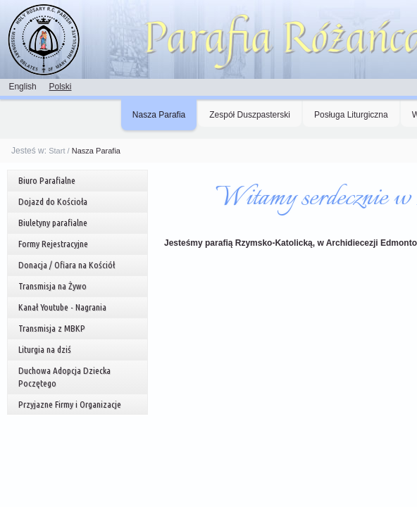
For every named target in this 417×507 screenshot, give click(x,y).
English (22, 87)
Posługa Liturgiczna (351, 115)
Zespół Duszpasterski (249, 115)
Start (57, 150)
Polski (60, 87)
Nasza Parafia (158, 115)
